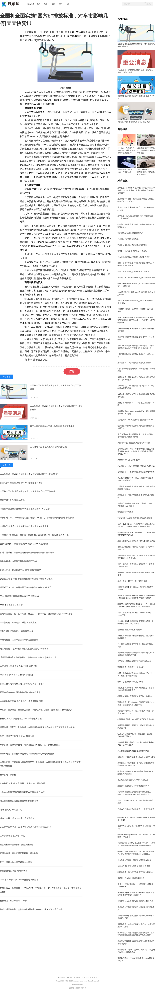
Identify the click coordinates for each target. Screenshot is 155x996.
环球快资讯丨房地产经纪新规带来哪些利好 (19, 853)
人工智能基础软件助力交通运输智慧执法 (133, 751)
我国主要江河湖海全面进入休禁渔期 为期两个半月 (52, 426)
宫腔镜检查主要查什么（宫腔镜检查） (17, 844)
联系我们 (69, 977)
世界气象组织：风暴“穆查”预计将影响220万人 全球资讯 (24, 544)
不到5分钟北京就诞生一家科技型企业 (16, 631)
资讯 (38, 4)
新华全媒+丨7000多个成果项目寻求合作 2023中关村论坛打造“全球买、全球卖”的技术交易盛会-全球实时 (136, 190)
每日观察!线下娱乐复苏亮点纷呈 (130, 630)
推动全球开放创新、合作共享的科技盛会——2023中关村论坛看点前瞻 (31, 909)
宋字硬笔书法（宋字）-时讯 (12, 836)
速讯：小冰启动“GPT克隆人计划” (130, 682)
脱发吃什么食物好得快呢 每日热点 (131, 878)
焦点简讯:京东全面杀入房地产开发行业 (133, 780)
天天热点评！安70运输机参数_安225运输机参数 (136, 277)
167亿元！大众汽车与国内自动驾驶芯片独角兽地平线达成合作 (126, 150)
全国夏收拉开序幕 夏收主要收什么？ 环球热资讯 (21, 701)
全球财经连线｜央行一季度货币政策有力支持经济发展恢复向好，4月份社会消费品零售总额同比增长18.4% (136, 451)
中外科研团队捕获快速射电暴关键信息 (132, 245)
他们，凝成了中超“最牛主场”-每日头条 (17, 736)
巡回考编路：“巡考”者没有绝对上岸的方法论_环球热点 (24, 649)
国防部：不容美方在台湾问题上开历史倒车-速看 (136, 757)
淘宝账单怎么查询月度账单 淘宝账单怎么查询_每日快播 (25, 509)
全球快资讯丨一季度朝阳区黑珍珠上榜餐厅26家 (136, 472)
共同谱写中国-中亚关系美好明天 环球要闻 (134, 443)
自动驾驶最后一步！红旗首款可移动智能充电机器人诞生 (145, 171)
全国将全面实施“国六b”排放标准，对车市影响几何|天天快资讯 (27, 491)
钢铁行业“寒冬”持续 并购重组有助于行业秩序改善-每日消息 (26, 579)
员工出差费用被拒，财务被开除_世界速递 (134, 866)
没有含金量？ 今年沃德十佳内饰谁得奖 (17, 818)
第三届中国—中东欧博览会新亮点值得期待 (134, 363)
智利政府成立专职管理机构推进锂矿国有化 (19, 561)
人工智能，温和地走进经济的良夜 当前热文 (134, 661)
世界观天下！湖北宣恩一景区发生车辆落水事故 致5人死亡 (26, 587)
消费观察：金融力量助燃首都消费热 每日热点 (135, 901)
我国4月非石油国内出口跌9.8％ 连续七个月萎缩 (21, 483)
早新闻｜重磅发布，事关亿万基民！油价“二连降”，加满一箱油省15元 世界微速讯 (36, 710)
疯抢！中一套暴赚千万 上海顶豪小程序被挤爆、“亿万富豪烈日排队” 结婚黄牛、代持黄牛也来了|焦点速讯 (136, 320)
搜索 (148, 3)
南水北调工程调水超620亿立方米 (130, 233)
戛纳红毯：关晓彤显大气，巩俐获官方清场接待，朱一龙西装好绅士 (30, 745)
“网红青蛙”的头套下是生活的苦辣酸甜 (16, 675)
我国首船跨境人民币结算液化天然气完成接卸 (135, 696)
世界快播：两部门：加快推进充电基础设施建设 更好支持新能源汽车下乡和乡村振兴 (37, 727)
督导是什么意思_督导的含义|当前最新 (132, 251)
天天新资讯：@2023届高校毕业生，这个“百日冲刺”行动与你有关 (29, 474)
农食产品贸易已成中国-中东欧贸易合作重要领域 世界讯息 (25, 827)
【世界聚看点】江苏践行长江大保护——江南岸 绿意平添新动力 (28, 657)
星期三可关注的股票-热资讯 (12, 500)
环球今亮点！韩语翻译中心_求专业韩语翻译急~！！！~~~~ (26, 570)
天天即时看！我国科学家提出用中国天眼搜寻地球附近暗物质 (27, 754)
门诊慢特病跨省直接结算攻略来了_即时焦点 (19, 596)
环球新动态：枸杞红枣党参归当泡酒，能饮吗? (136, 872)
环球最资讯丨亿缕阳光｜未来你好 (131, 667)
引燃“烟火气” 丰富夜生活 (11, 810)
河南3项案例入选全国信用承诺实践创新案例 (135, 518)
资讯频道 (30, 4)
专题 (53, 4)
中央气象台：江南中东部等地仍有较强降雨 (19, 640)
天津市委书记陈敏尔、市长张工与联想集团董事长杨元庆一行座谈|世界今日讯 (34, 535)
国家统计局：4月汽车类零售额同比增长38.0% (135, 420)
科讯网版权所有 (77, 984)
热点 (46, 4)
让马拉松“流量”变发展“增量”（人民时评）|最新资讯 (22, 783)
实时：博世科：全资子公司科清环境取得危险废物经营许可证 (27, 552)
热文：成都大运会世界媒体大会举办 (16, 862)
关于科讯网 (61, 977)
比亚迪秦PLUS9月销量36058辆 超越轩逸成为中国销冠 (146, 150)
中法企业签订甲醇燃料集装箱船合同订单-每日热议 (22, 792)
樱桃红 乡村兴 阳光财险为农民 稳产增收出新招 (21, 719)
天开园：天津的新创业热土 (128, 239)
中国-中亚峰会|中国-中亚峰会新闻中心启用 (19, 880)
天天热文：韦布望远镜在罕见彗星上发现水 (134, 860)
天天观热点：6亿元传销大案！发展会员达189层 (136, 466)
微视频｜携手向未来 (125, 512)
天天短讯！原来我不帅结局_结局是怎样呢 (134, 257)
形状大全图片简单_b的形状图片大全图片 (133, 271)
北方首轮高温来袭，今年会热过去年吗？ (133, 786)
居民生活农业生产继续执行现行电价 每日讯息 (20, 692)
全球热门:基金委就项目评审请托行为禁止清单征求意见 (24, 526)
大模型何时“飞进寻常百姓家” (129, 460)
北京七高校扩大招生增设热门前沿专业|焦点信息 (136, 541)
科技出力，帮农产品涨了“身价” (13, 901)
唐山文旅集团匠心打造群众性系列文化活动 (19, 801)
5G (68, 4)
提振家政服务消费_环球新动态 (13, 871)
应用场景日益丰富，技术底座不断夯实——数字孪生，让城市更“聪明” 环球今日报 (36, 614)
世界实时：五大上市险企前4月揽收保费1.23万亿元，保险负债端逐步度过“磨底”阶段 (37, 518)
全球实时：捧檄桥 (8, 775)
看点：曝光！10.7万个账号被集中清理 (132, 581)
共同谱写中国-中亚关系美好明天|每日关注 (48, 447)
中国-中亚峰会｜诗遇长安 (11, 605)
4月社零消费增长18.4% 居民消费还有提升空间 (136, 719)
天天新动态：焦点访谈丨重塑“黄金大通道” (18, 622)
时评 (60, 4)
